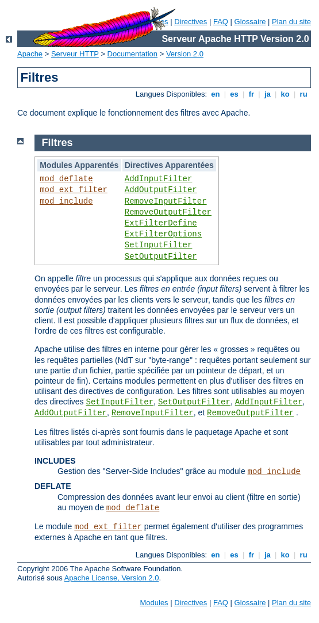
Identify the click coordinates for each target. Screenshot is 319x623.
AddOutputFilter (161, 189)
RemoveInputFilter (166, 201)
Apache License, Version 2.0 (111, 578)
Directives (190, 21)
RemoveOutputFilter (168, 212)
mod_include (66, 201)
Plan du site (291, 21)
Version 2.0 (184, 53)
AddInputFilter (159, 179)
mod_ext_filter (73, 189)
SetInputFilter (159, 245)
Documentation (132, 53)
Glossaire (250, 21)
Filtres (57, 142)
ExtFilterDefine (161, 223)
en (215, 94)
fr (251, 94)
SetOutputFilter (161, 256)
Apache (30, 53)
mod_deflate (66, 179)
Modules (154, 602)
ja (267, 94)
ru (303, 94)
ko (285, 94)
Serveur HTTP (75, 53)
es (234, 94)
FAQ (220, 21)
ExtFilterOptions (163, 234)
